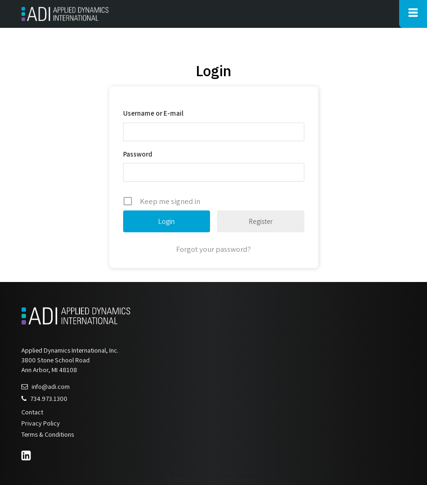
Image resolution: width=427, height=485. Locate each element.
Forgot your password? (213, 249)
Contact (32, 411)
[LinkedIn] (27, 456)
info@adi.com (45, 386)
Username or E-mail (153, 113)
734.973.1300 (44, 398)
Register (261, 221)
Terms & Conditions (47, 434)
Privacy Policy (40, 423)
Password (137, 154)
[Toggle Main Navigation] (413, 14)
